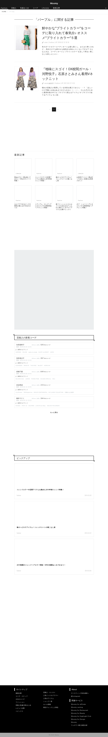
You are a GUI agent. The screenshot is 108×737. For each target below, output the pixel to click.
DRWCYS (26, 365)
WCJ (53, 379)
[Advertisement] (54, 132)
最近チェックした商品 (50, 707)
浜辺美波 (19, 385)
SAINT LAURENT (43, 352)
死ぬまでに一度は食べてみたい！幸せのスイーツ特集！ (22, 179)
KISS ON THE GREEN (53, 405)
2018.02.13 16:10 (63, 42)
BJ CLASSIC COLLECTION (56, 392)
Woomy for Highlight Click (81, 716)
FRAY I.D (24, 405)
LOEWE (27, 379)
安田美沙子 (20, 358)
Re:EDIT (40, 365)
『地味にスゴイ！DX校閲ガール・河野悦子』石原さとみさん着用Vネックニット (67, 74)
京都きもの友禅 (69, 392)
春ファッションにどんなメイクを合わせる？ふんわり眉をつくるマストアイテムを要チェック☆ (64, 206)
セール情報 (47, 704)
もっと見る (54, 412)
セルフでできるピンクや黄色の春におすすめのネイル (22, 206)
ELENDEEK (19, 365)
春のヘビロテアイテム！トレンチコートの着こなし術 (64, 179)
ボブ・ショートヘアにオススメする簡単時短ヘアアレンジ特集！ (85, 206)
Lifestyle (18, 173)
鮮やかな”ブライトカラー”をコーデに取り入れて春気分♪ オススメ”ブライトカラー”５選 (66, 33)
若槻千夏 (19, 372)
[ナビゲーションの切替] (106, 8)
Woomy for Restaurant (79, 710)
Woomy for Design (78, 719)
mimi (46, 42)
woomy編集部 (49, 83)
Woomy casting (77, 707)
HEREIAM (47, 365)
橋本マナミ (20, 398)
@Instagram (75, 696)
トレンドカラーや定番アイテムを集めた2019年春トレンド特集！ (43, 179)
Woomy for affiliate (78, 704)
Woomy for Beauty (78, 713)
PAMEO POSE (35, 379)
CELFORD (31, 405)
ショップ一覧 (47, 701)
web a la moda (32, 352)
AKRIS (52, 352)
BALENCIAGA (20, 379)
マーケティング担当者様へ (80, 693)
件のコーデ (45, 345)
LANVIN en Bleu (41, 405)
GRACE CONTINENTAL (40, 392)
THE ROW (34, 365)
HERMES (18, 352)
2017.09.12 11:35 (69, 83)
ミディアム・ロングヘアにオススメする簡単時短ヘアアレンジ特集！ (43, 206)
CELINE (24, 352)
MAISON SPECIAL (45, 379)
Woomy (54, 3)
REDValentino (28, 392)
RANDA (18, 405)
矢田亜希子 (20, 345)
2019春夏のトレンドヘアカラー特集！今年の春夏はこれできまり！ (41, 565)
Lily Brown (19, 392)
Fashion (51, 42)
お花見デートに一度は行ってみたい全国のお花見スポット (85, 179)
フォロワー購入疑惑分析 (79, 725)
